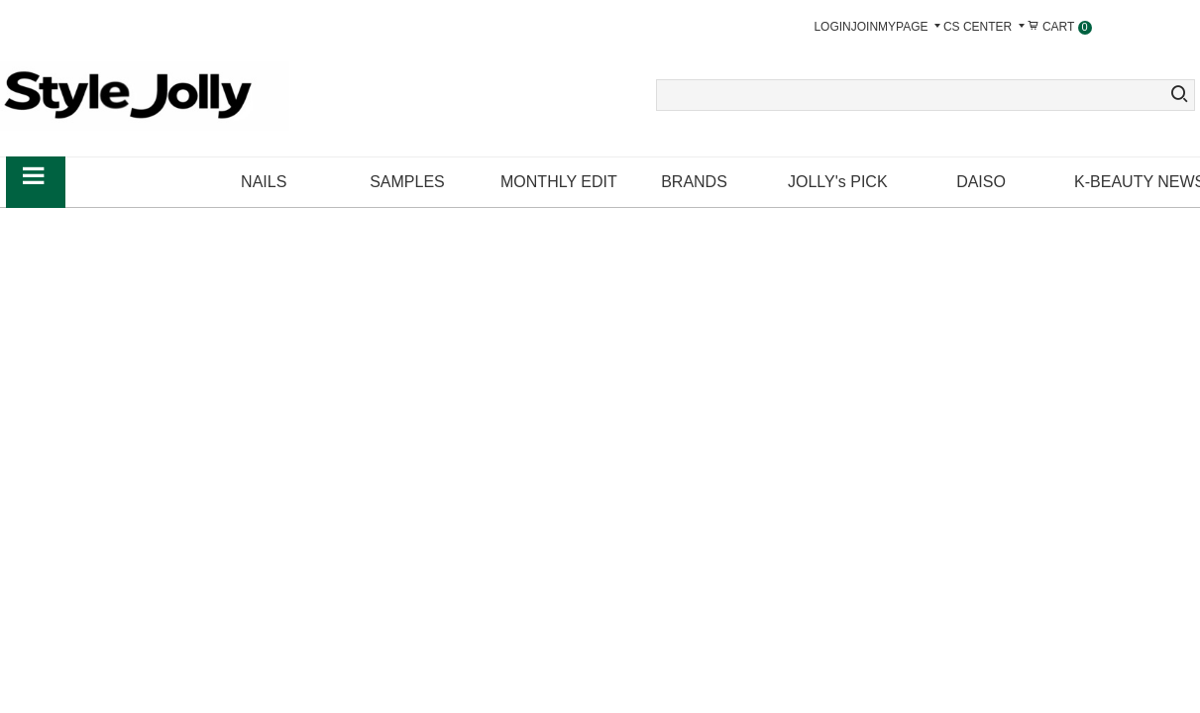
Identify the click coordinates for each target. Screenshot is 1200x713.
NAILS (263, 181)
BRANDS (694, 181)
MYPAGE (910, 27)
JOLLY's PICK (838, 181)
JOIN (864, 27)
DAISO (981, 181)
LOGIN (832, 27)
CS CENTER (985, 27)
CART (1060, 27)
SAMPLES (407, 181)
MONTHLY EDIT (558, 181)
